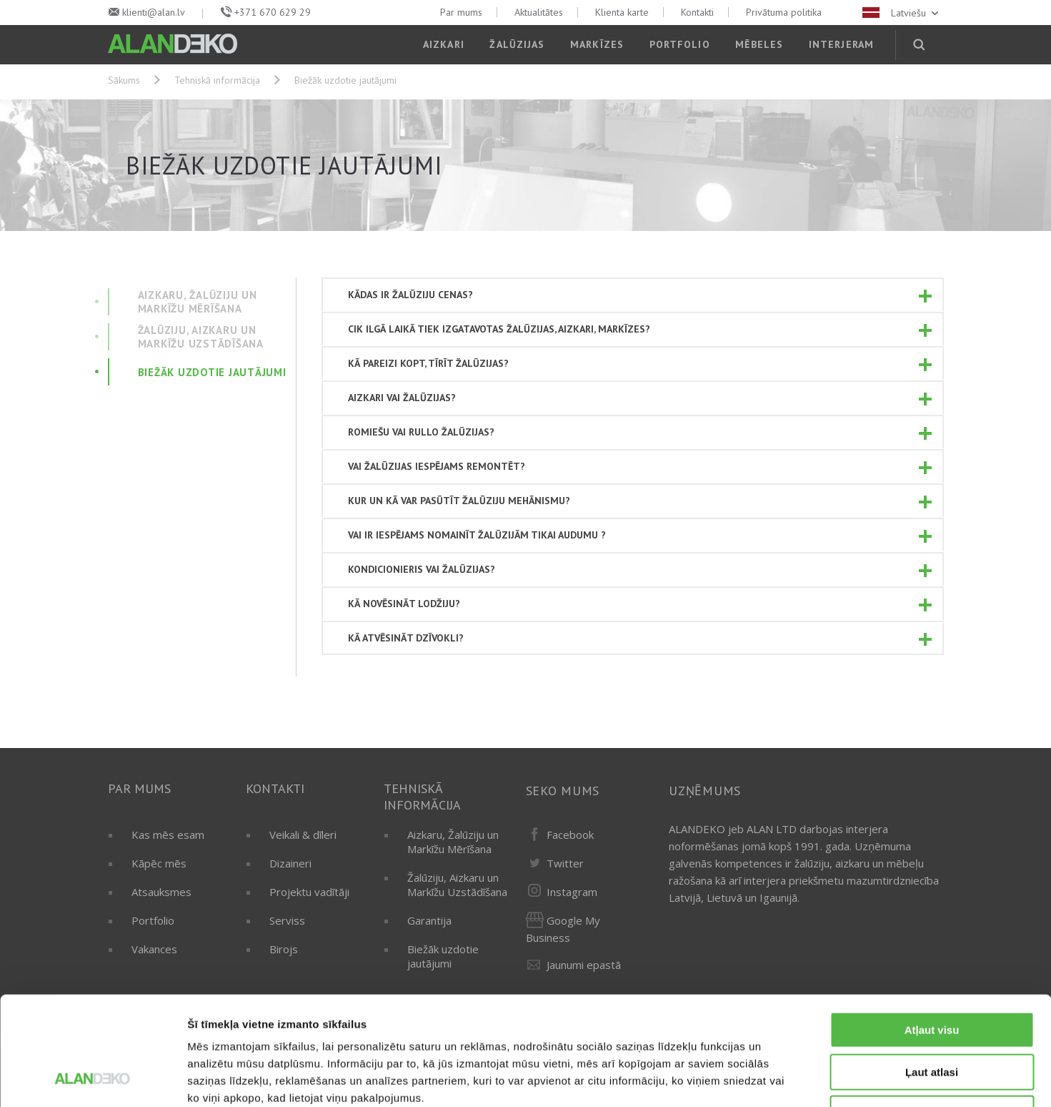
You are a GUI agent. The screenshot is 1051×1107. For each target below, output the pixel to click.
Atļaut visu (932, 932)
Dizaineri (290, 863)
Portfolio (679, 44)
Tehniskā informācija (217, 80)
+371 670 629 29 (272, 12)
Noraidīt (932, 1016)
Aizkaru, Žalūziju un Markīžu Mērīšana (453, 841)
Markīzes (597, 44)
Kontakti (697, 12)
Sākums (124, 80)
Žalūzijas (516, 44)
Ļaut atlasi (931, 974)
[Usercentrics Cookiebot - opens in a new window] (92, 1079)
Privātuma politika (784, 12)
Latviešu (901, 12)
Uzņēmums (705, 790)
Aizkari (443, 44)
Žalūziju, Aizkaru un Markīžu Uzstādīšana (457, 884)
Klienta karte (622, 12)
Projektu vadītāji (309, 892)
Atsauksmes (161, 892)
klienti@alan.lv (153, 12)
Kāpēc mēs (158, 863)
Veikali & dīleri (303, 834)
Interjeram (841, 44)
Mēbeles (759, 44)
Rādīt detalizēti (778, 1079)
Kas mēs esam (167, 834)
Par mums (461, 12)
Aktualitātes (538, 12)
